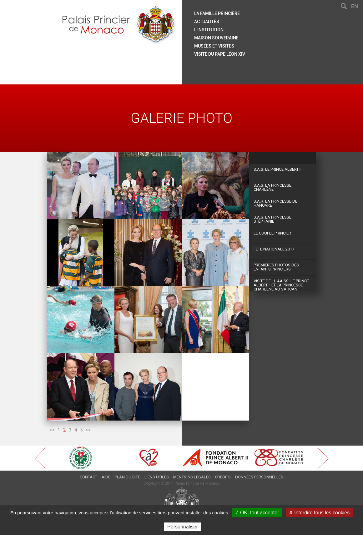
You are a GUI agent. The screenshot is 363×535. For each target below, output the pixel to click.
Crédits (223, 477)
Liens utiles (156, 477)
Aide (106, 477)
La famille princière (217, 13)
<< (51, 430)
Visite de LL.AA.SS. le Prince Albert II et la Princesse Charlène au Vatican (281, 285)
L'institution (209, 29)
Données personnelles (259, 477)
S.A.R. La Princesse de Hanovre (275, 203)
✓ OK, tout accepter (257, 512)
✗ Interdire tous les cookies (319, 512)
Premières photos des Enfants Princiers (276, 267)
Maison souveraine (216, 37)
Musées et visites (214, 45)
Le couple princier (272, 233)
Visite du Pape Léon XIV (219, 54)
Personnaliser (182, 526)
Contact (88, 477)
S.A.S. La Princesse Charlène (272, 187)
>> (88, 430)
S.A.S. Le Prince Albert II (277, 169)
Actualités (206, 21)
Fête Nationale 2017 (274, 249)
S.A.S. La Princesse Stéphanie (272, 219)
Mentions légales (192, 477)
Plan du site (127, 477)
